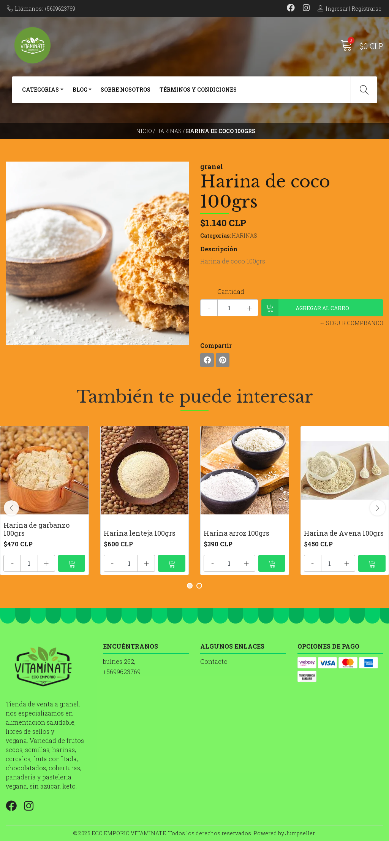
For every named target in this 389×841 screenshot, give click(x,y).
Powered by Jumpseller (284, 833)
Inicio (143, 131)
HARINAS (169, 131)
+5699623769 (122, 672)
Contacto (214, 661)
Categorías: (215, 235)
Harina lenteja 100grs (140, 533)
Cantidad (230, 291)
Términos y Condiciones (198, 89)
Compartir (216, 345)
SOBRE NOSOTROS (125, 89)
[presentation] (11, 508)
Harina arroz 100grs (236, 533)
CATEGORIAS (40, 89)
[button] (190, 586)
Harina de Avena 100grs (344, 533)
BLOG (80, 89)
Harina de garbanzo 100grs (36, 529)
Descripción (218, 249)
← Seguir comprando (351, 323)
